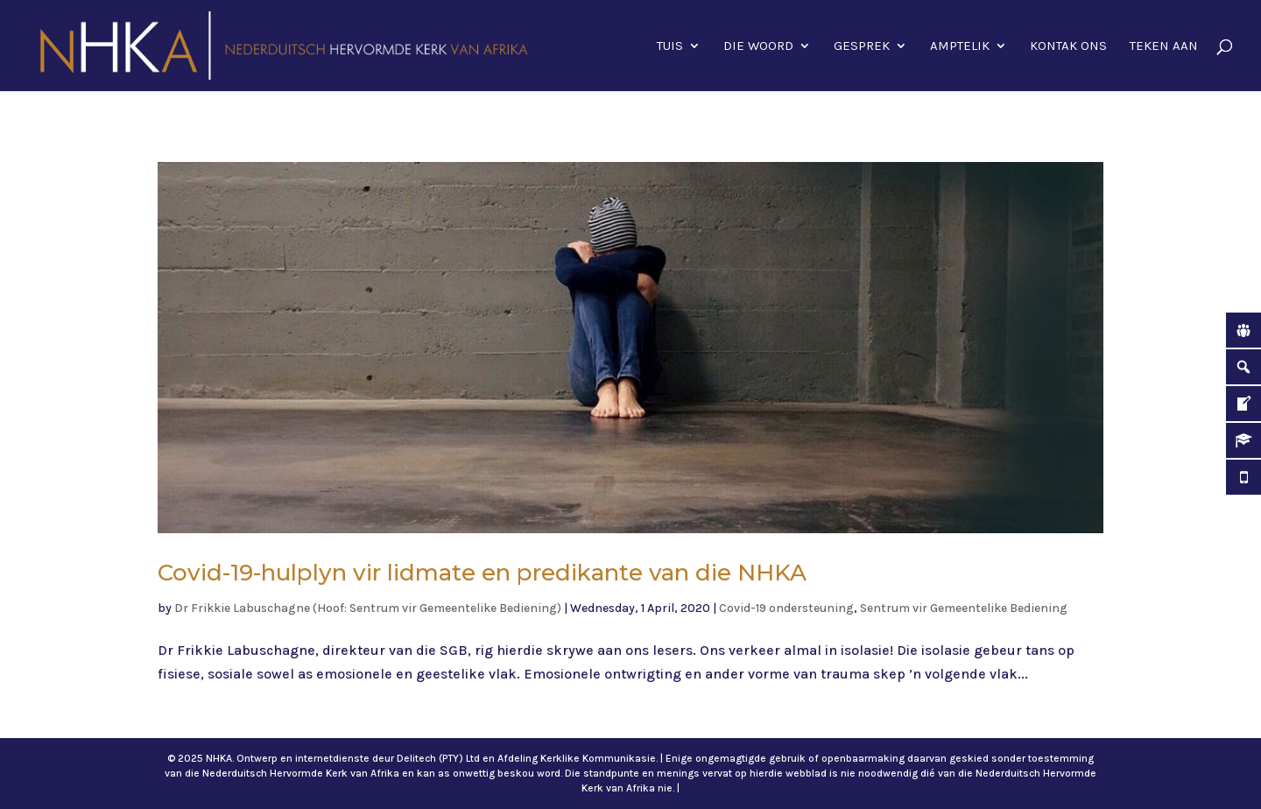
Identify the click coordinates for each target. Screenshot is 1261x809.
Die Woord (758, 46)
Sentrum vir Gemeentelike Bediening (963, 608)
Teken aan (1164, 46)
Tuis (670, 46)
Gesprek (862, 46)
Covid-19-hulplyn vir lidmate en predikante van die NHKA (482, 573)
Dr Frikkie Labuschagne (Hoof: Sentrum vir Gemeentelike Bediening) (367, 608)
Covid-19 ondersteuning (786, 608)
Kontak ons (1068, 46)
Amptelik (960, 46)
